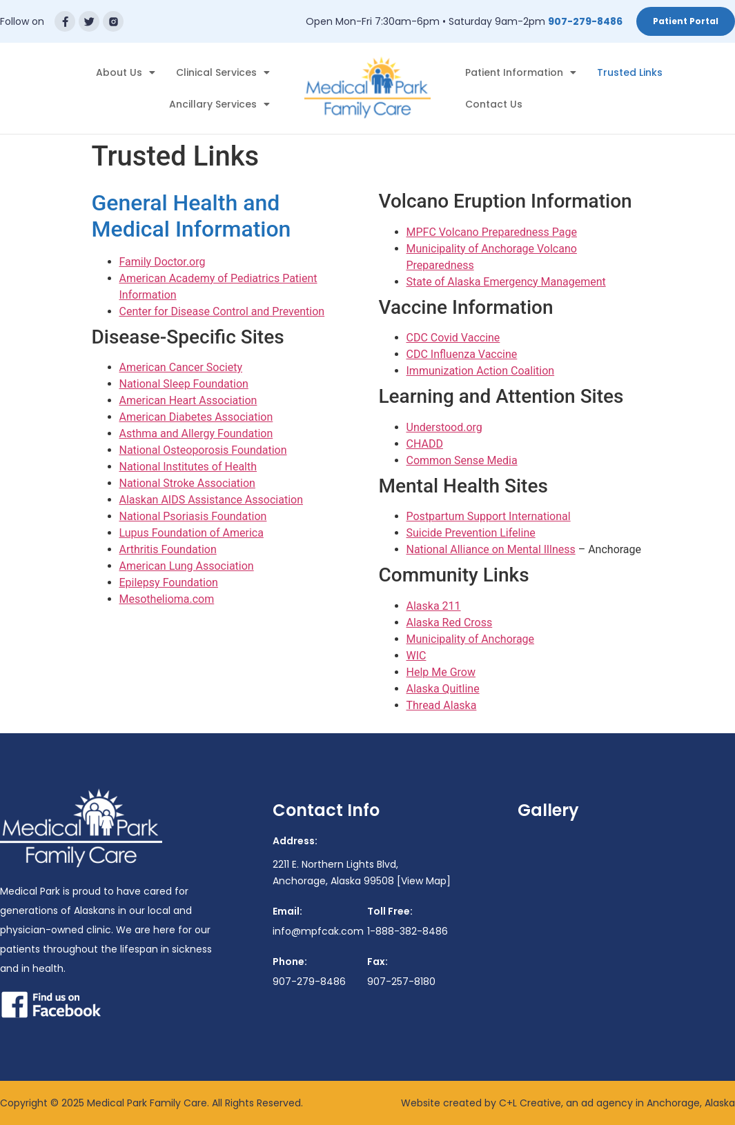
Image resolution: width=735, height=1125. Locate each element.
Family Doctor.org (162, 261)
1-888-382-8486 (407, 931)
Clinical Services (223, 72)
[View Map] (424, 881)
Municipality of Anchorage (470, 639)
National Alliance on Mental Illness (491, 549)
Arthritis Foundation (168, 549)
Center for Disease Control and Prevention (222, 311)
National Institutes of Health (188, 466)
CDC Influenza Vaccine (462, 354)
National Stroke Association (187, 483)
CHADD (424, 443)
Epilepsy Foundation (168, 582)
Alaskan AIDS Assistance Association (211, 499)
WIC (416, 655)
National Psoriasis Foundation (193, 516)
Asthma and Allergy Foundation (196, 433)
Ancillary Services (219, 104)
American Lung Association (186, 566)
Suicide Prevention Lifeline (471, 532)
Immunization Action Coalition (480, 370)
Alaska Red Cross (449, 622)
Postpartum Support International (488, 516)
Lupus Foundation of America (191, 532)
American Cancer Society (181, 367)
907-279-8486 (585, 21)
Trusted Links (630, 72)
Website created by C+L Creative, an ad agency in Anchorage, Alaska (568, 1103)
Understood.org (444, 427)
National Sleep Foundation (183, 383)
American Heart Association (188, 400)
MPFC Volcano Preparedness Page (491, 232)
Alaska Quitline (443, 688)
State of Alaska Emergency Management (506, 281)
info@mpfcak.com (318, 931)
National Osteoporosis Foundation (203, 450)
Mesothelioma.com (167, 599)
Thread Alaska (441, 705)
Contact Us (493, 104)
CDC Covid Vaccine (453, 337)
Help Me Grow (441, 672)
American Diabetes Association (196, 417)
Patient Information (520, 72)
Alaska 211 (433, 606)
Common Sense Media (462, 460)
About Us (125, 72)
